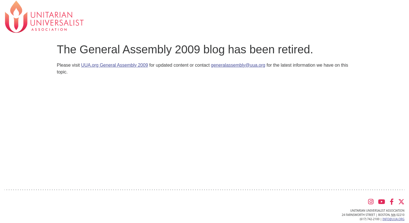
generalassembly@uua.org (238, 65)
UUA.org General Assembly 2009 (114, 65)
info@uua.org (393, 219)
